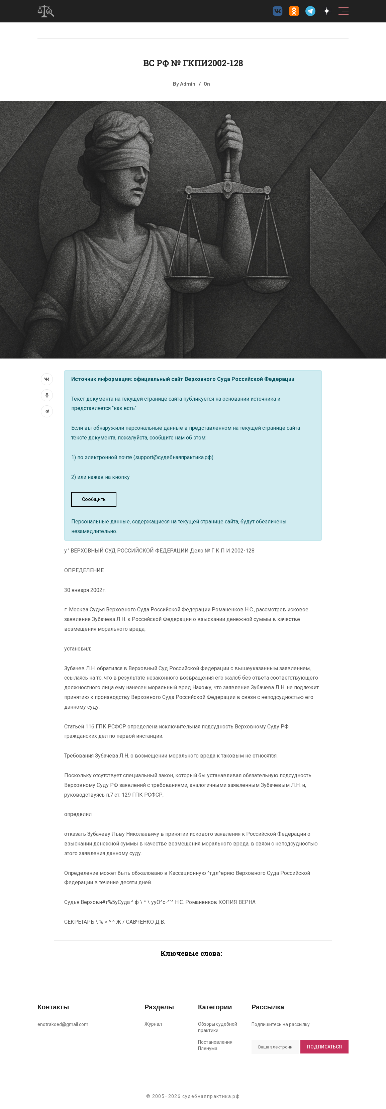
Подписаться (324, 1046)
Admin (187, 83)
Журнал (153, 1024)
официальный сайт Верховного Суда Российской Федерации (213, 379)
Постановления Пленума (215, 1045)
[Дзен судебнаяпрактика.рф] (327, 11)
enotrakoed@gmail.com (62, 1024)
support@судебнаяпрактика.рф (173, 457)
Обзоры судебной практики (217, 1027)
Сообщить (94, 499)
